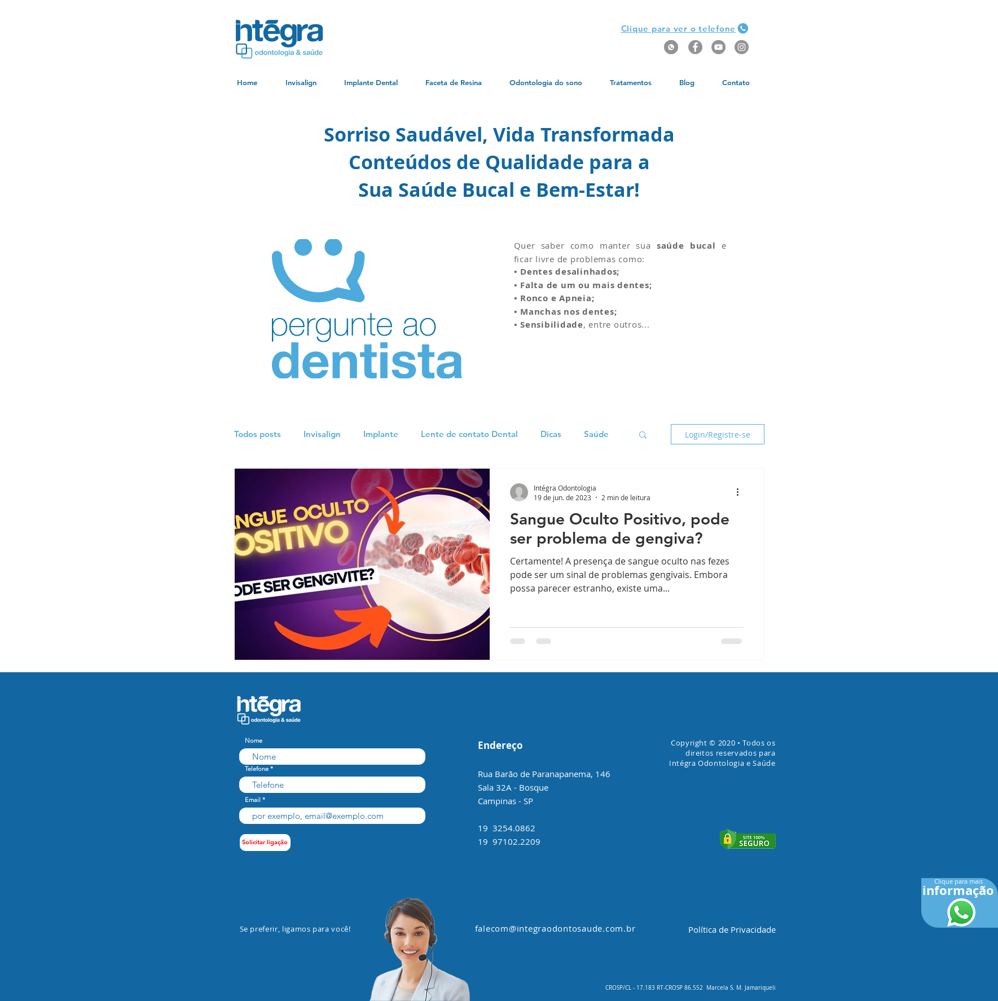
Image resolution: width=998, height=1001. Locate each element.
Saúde (596, 434)
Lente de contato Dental (469, 434)
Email (253, 800)
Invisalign (322, 434)
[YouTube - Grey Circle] (718, 47)
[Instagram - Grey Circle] (742, 47)
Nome (253, 741)
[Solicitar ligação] (265, 842)
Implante (380, 434)
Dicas (550, 434)
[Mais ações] (742, 492)
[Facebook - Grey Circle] (695, 47)
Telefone (257, 769)
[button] (678, 28)
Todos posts (257, 434)
